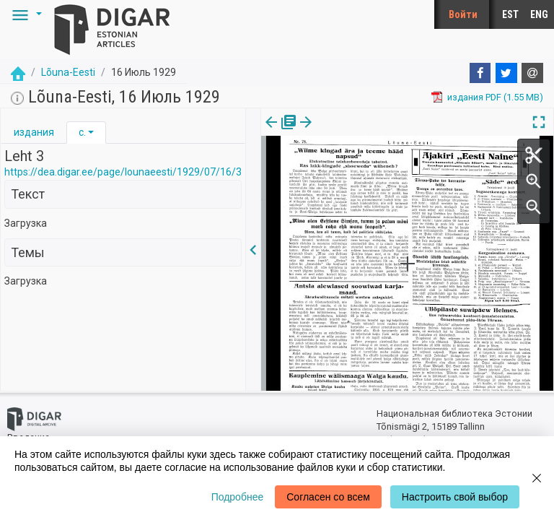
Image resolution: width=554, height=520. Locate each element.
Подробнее (237, 497)
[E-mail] (532, 73)
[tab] (33, 132)
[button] (24, 14)
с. (82, 132)
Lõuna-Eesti (68, 72)
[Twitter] (506, 73)
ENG (539, 14)
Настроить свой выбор (455, 497)
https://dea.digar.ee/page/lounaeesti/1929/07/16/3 (123, 172)
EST (510, 14)
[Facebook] (480, 73)
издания (34, 132)
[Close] (536, 478)
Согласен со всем (328, 497)
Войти (463, 14)
